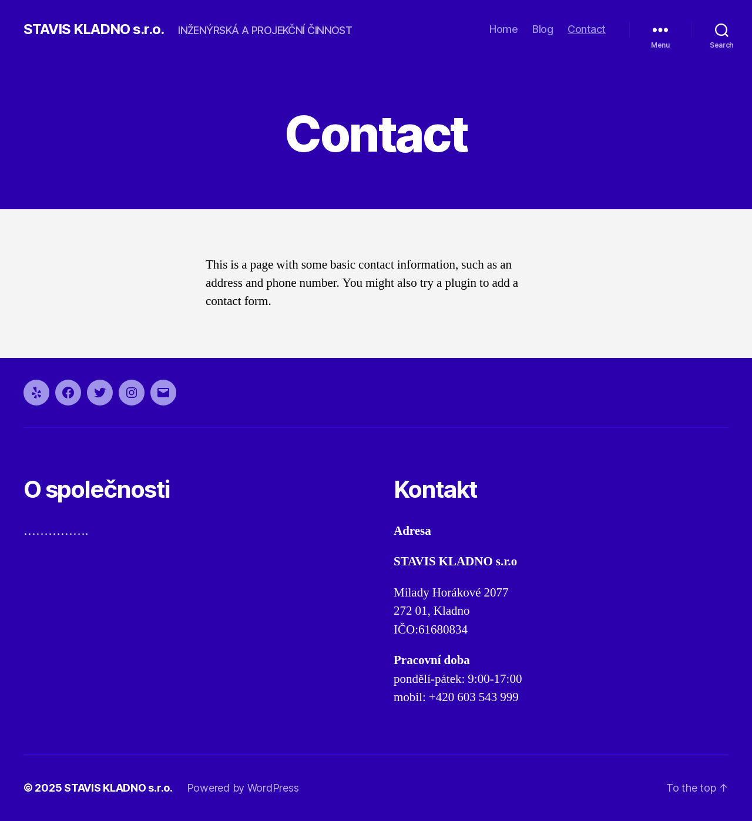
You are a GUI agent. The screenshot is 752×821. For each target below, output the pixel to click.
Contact (587, 29)
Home (503, 29)
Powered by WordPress (243, 788)
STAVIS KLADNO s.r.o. (94, 29)
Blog (542, 29)
